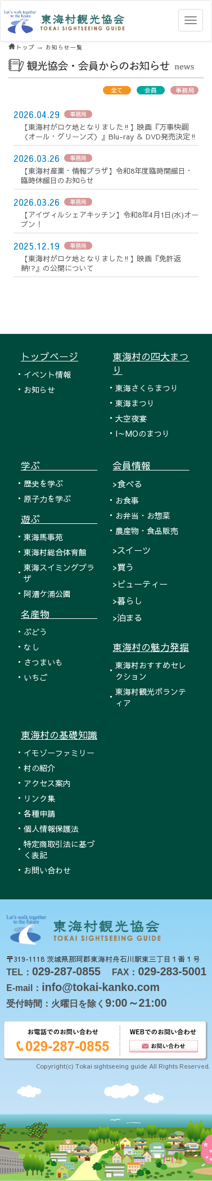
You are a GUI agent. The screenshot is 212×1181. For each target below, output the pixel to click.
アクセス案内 (47, 783)
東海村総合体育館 (55, 552)
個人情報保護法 (51, 828)
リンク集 (39, 798)
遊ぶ (59, 519)
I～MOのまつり (142, 433)
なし (31, 647)
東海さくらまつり (146, 387)
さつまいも (43, 662)
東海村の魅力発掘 (150, 647)
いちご (35, 677)
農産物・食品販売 (146, 530)
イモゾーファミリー (59, 752)
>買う (123, 567)
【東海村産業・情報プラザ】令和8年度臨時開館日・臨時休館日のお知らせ (107, 175)
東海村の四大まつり (150, 363)
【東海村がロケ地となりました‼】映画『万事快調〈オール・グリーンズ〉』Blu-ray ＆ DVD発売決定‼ (109, 132)
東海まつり (135, 403)
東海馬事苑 (43, 536)
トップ (25, 47)
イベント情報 (47, 374)
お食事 (127, 500)
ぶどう (35, 631)
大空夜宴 (131, 418)
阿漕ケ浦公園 (47, 593)
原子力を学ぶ (47, 498)
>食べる (127, 484)
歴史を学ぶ (43, 483)
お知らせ (39, 389)
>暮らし (127, 601)
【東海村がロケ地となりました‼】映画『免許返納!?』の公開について (101, 263)
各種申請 (39, 813)
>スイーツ (131, 550)
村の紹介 (39, 767)
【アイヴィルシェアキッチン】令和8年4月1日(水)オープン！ (110, 219)
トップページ (49, 356)
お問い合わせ (47, 870)
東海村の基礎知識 (59, 734)
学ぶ (59, 465)
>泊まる (127, 617)
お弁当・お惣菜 (142, 515)
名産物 (59, 614)
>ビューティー (140, 584)
